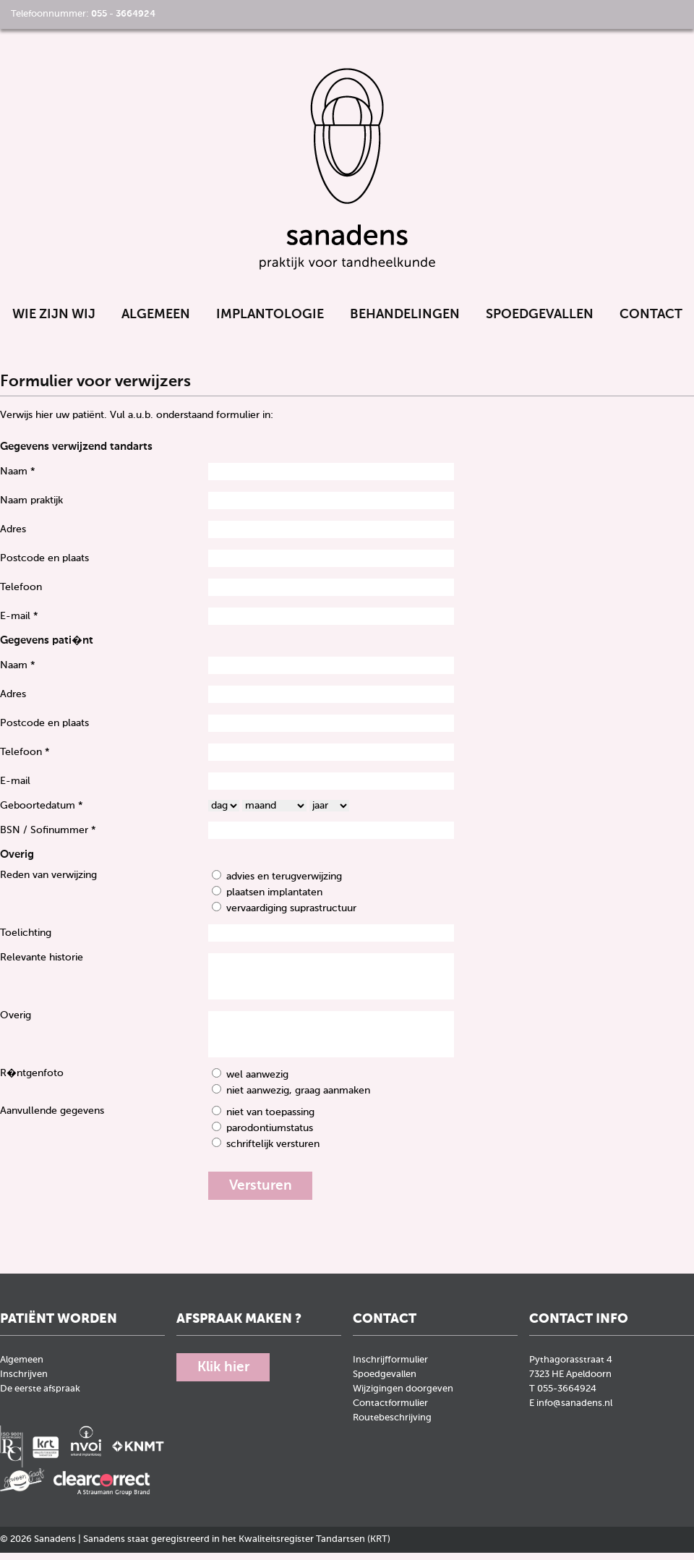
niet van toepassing (270, 1119)
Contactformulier (390, 1411)
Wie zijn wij (53, 321)
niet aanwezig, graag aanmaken (298, 1098)
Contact (651, 321)
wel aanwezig (257, 1082)
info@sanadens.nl (574, 1411)
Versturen (263, 1193)
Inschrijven (24, 1382)
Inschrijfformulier (390, 1368)
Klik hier (225, 1375)
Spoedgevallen (540, 321)
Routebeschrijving (392, 1426)
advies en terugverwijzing (284, 884)
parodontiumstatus (269, 1135)
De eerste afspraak (40, 1397)
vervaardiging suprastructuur (291, 916)
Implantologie (270, 321)
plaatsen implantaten (274, 900)
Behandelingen (405, 321)
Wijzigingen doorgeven (403, 1397)
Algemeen (155, 321)
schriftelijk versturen (273, 1151)
